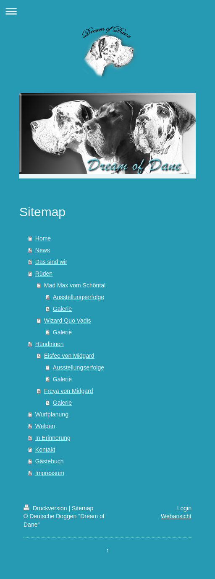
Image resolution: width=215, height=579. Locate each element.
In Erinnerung (53, 437)
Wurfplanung (51, 414)
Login (184, 508)
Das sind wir (51, 261)
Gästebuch (49, 461)
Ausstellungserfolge (78, 297)
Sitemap (82, 508)
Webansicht (176, 516)
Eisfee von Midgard (69, 355)
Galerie (62, 308)
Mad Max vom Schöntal (74, 285)
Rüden (43, 273)
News (42, 250)
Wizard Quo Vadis (67, 320)
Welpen (45, 426)
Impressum (49, 473)
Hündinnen (49, 344)
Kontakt (45, 449)
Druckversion (46, 508)
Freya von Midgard (68, 391)
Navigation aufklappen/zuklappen (107, 11)
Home (43, 238)
